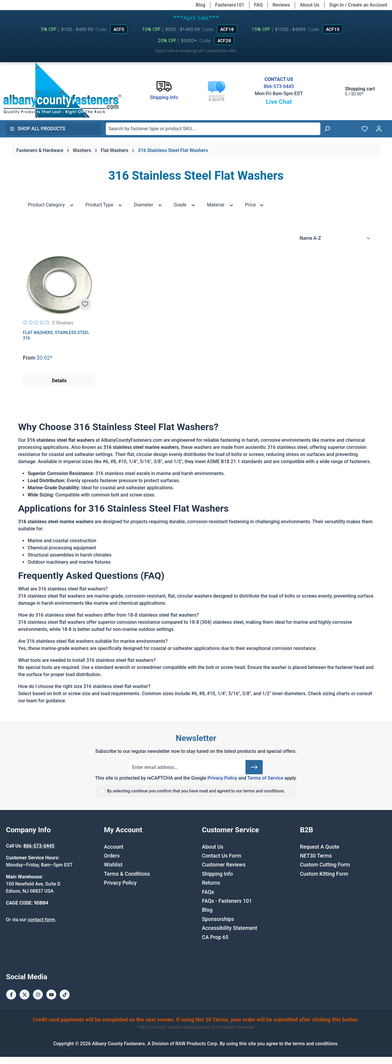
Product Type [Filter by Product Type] (103, 204)
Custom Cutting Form (325, 865)
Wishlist (113, 865)
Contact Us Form (221, 856)
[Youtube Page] (51, 994)
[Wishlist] (365, 129)
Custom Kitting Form (324, 874)
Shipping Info (217, 874)
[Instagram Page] (38, 994)
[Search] (327, 129)
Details (59, 380)
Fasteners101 (229, 5)
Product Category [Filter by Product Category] (51, 204)
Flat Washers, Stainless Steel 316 (56, 335)
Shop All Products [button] (37, 128)
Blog (200, 5)
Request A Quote (319, 847)
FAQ (258, 5)
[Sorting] (335, 238)
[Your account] (379, 129)
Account (113, 847)
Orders (112, 856)
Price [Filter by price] (254, 204)
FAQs (208, 892)
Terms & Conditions (127, 874)
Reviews (281, 5)
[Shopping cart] (354, 91)
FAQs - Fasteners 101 (227, 901)
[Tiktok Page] (64, 994)
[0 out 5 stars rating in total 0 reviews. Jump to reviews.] (48, 322)
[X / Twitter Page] (24, 994)
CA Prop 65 (215, 937)
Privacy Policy (222, 778)
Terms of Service (265, 778)
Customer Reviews (223, 865)
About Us (309, 5)
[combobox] (213, 129)
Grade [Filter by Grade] (185, 204)
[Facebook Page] (11, 994)
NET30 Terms (316, 856)
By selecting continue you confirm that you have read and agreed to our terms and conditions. (196, 791)
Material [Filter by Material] (220, 204)
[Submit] (254, 767)
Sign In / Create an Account (358, 5)
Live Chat (279, 101)
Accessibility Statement (229, 928)
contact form (41, 919)
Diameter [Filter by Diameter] (148, 204)
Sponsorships (218, 919)
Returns (211, 883)
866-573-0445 (279, 86)
